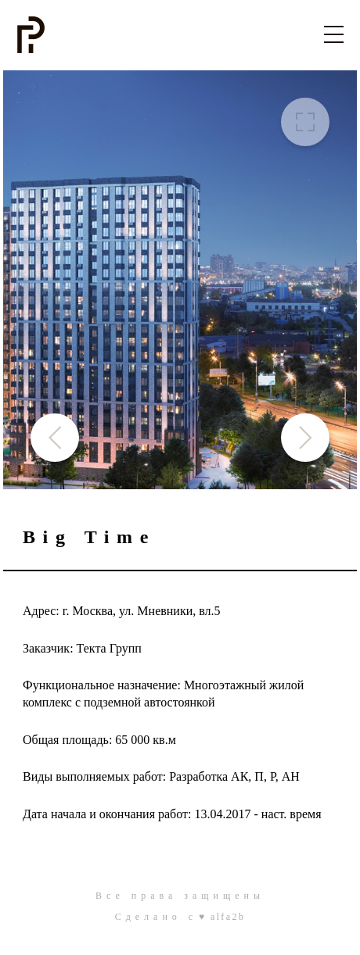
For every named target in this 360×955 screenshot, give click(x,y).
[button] (305, 437)
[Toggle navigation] (333, 33)
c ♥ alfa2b (217, 916)
